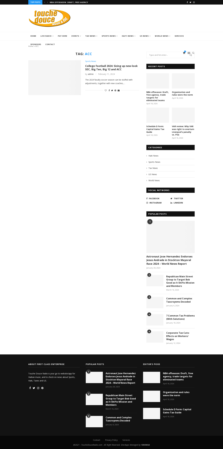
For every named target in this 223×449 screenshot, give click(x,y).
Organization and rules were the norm (182, 93)
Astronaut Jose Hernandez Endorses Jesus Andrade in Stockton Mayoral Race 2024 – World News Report (169, 260)
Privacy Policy (111, 440)
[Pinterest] (42, 388)
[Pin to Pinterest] (115, 90)
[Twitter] (190, 2)
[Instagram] (194, 2)
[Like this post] (106, 90)
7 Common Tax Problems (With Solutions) (180, 317)
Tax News (90, 36)
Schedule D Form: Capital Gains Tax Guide (155, 129)
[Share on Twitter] (112, 90)
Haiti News (128, 36)
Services (179, 36)
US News (144, 36)
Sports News (109, 36)
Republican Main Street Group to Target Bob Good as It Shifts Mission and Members (180, 281)
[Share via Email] (119, 90)
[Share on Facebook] (109, 90)
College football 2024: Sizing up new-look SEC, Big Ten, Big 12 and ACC (111, 67)
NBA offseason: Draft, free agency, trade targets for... (81, 2)
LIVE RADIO (46, 36)
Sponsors (35, 44)
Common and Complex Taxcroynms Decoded (179, 300)
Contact (50, 44)
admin (91, 74)
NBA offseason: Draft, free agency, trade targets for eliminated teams (157, 96)
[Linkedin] (182, 202)
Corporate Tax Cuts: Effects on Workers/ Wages (177, 336)
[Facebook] (187, 2)
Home (33, 36)
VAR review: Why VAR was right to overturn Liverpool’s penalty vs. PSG (183, 130)
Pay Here (62, 36)
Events (75, 36)
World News (161, 36)
